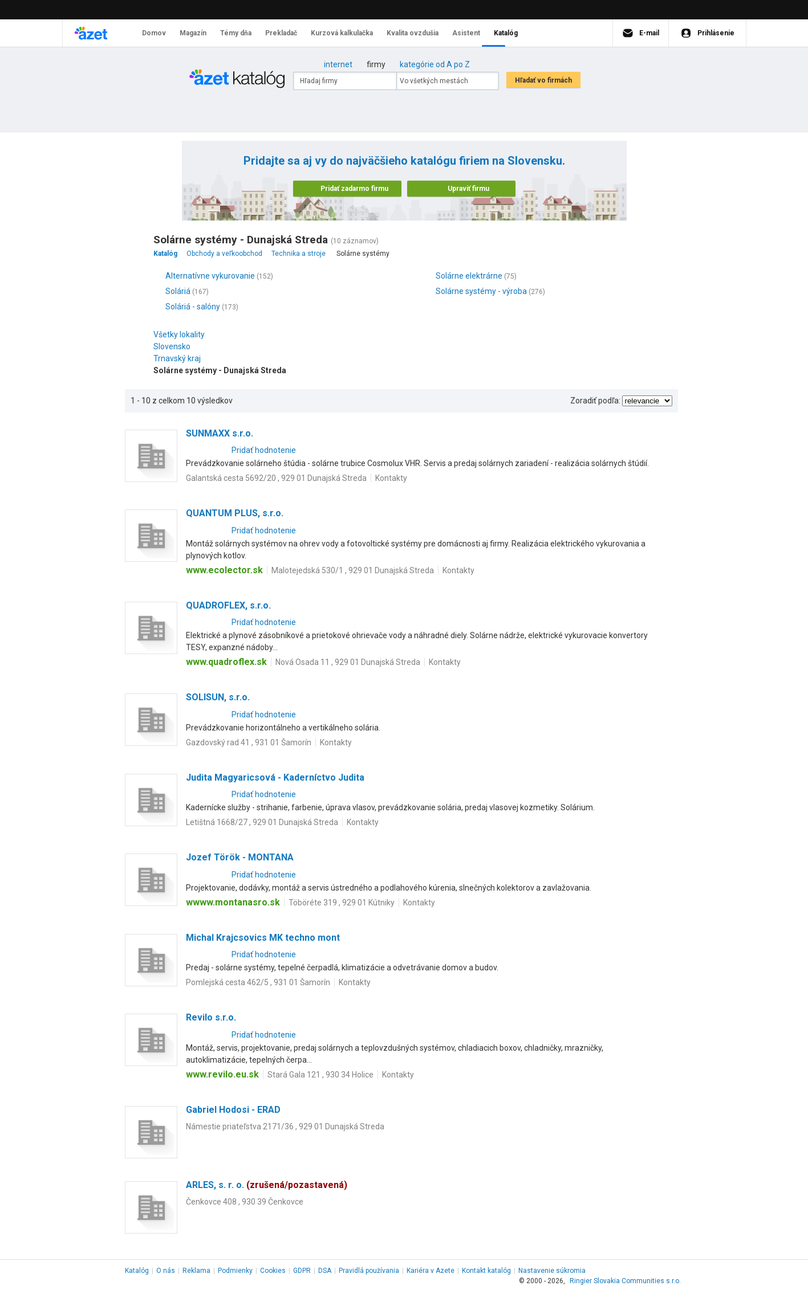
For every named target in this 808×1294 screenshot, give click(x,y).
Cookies (273, 1271)
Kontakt (486, 1271)
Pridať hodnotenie (264, 450)
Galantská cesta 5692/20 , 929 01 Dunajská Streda (276, 478)
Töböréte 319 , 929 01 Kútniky (342, 902)
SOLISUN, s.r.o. (218, 697)
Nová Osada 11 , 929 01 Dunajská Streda (347, 662)
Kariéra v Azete (430, 1271)
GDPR (302, 1271)
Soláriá (177, 291)
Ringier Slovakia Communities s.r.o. (625, 1281)
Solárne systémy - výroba (481, 291)
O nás (165, 1271)
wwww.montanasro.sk (233, 902)
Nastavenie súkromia (552, 1271)
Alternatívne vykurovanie (210, 275)
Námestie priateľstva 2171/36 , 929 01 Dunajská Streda (285, 1126)
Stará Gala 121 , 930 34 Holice (320, 1074)
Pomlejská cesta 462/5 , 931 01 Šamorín (258, 982)
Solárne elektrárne (469, 275)
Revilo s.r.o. (211, 1017)
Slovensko (174, 346)
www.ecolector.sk (224, 570)
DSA (324, 1271)
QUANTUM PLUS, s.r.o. (234, 513)
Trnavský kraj (179, 358)
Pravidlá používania (369, 1271)
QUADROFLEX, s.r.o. (228, 605)
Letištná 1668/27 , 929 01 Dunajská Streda (262, 822)
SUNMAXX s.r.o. (219, 433)
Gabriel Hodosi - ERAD (233, 1109)
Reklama (196, 1271)
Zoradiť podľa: (595, 400)
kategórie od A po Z (435, 64)
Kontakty (391, 478)
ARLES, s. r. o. (266, 1184)
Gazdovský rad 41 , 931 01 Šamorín (248, 742)
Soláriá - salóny (192, 306)
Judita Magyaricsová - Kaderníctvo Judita (275, 777)
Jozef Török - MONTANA (240, 857)
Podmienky (235, 1271)
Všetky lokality (179, 334)
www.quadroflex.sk (226, 661)
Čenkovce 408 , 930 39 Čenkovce (244, 1201)
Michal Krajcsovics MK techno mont (263, 937)
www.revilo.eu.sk (222, 1074)
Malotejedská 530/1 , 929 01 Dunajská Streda (352, 570)
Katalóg (137, 1271)
